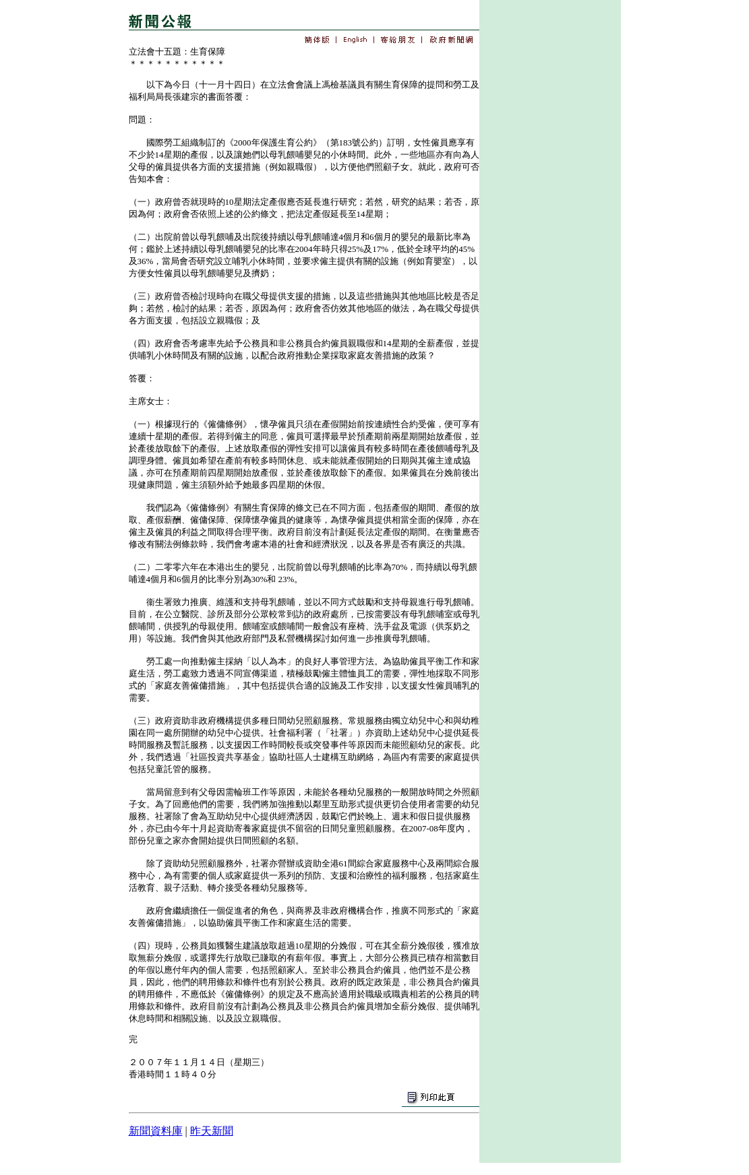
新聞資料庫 (156, 1131)
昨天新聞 (211, 1131)
